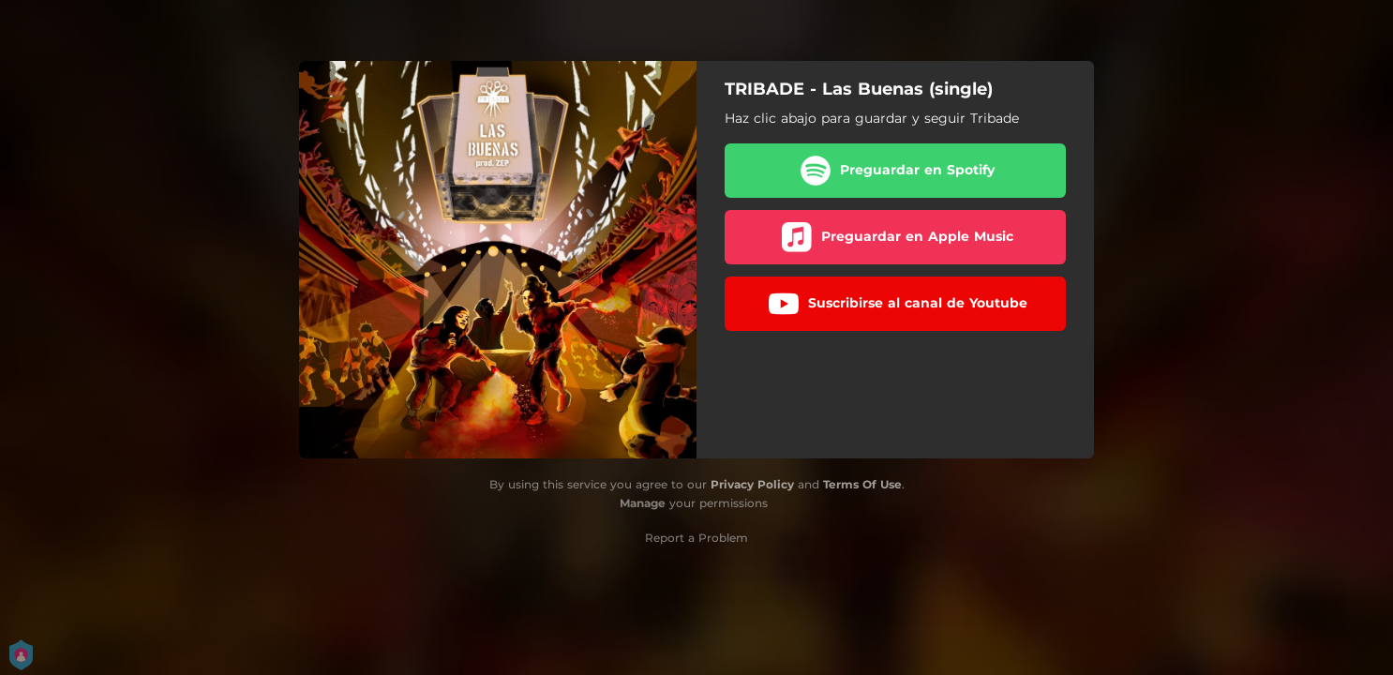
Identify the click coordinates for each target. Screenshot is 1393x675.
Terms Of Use (862, 484)
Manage (643, 503)
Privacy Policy (752, 484)
